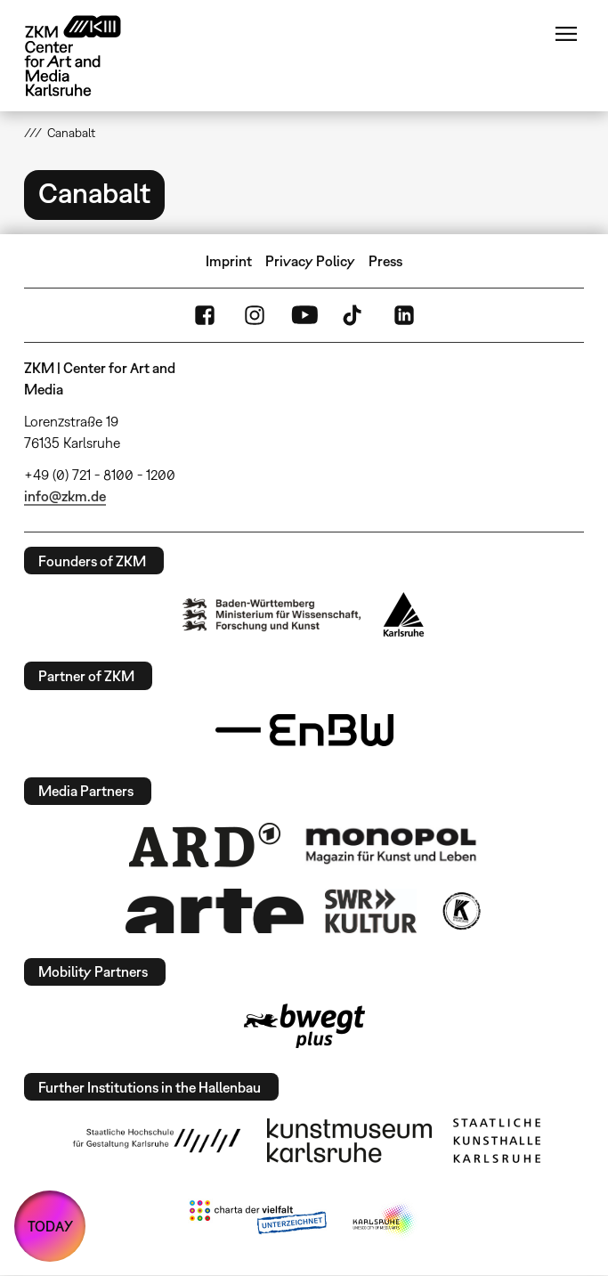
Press (385, 261)
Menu (566, 33)
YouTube (304, 315)
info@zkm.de (65, 496)
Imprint (229, 261)
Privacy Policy (310, 261)
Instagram (254, 315)
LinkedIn (404, 315)
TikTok (354, 315)
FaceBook (205, 315)
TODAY (50, 1226)
